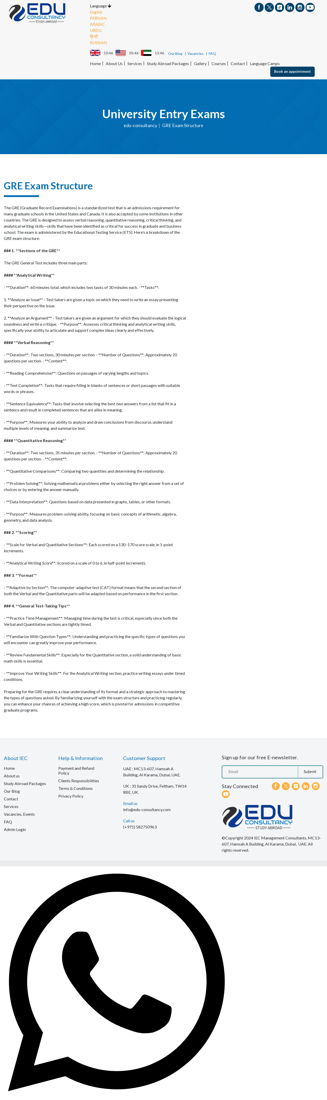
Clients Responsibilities (78, 780)
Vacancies (196, 53)
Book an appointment (292, 71)
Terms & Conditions (75, 788)
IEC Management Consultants (280, 837)
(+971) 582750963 (140, 826)
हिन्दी (94, 36)
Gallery (200, 63)
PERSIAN (98, 17)
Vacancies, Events (19, 813)
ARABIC (97, 23)
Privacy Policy (70, 795)
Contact (238, 63)
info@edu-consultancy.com (147, 809)
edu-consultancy (140, 125)
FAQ (212, 53)
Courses (219, 63)
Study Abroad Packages (168, 63)
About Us (114, 63)
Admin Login (15, 829)
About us (12, 775)
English (96, 11)
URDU (96, 30)
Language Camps (265, 63)
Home (95, 63)
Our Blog (175, 53)
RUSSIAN (98, 42)
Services (134, 63)
